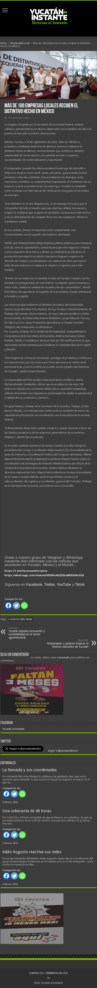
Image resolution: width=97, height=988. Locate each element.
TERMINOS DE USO (57, 973)
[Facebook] (8, 605)
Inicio (3, 43)
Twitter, (50, 584)
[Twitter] (16, 605)
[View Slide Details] (31, 690)
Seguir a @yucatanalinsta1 (62, 750)
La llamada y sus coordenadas (29, 770)
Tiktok (79, 584)
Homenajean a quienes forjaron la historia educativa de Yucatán (67, 643)
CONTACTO (36, 973)
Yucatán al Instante (13, 728)
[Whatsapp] (24, 605)
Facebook (34, 584)
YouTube (64, 584)
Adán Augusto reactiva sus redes (31, 852)
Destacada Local (19, 43)
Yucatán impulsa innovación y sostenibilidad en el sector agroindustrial (29, 633)
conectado (63, 657)
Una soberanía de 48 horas (26, 811)
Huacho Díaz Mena (21, 619)
